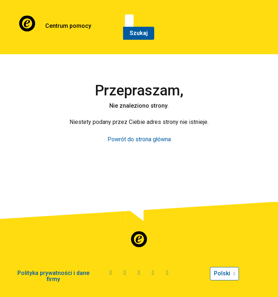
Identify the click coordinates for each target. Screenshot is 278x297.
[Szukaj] (129, 20)
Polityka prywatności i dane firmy (53, 276)
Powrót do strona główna (139, 139)
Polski (223, 273)
